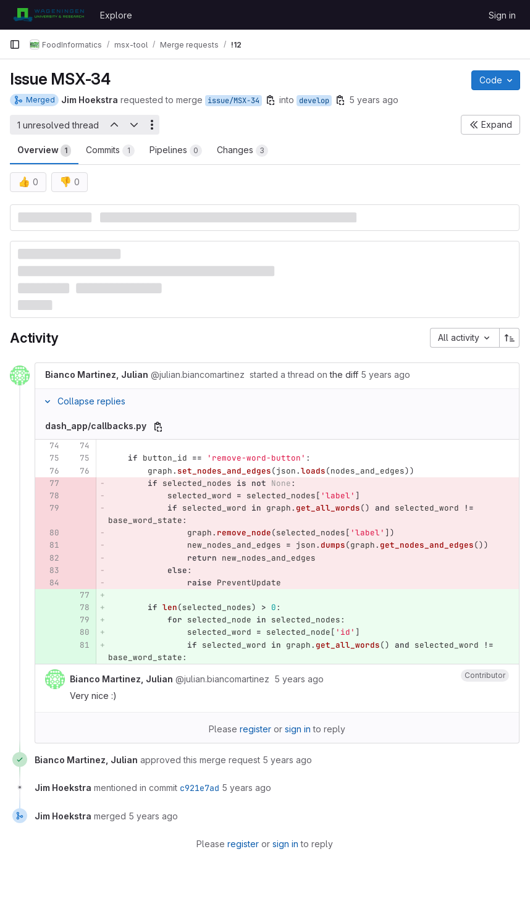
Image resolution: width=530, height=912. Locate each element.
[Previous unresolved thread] (114, 125)
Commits (110, 150)
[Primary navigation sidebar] (15, 44)
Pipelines (175, 150)
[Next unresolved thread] (134, 125)
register (255, 729)
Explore (116, 15)
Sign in (502, 15)
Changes (242, 150)
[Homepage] (48, 15)
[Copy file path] (158, 426)
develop (314, 101)
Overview (44, 150)
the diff (344, 374)
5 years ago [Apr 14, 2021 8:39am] (373, 99)
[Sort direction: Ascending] (509, 338)
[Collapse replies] (47, 401)
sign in (298, 729)
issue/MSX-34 (233, 101)
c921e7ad (199, 787)
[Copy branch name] (270, 100)
